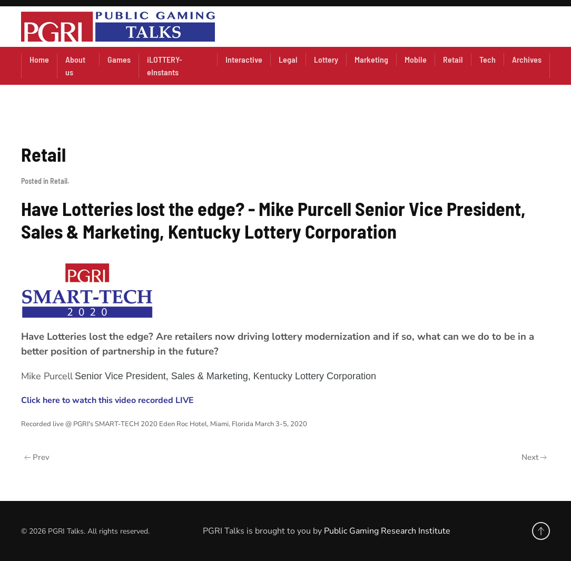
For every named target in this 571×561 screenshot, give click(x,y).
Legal (288, 59)
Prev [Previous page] (37, 457)
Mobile (416, 59)
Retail (453, 59)
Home (39, 59)
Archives (527, 59)
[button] (541, 531)
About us (75, 65)
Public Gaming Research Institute (387, 531)
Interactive (243, 59)
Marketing (371, 59)
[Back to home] (118, 27)
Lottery (326, 59)
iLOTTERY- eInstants (164, 65)
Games (119, 59)
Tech (487, 59)
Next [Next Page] (534, 457)
